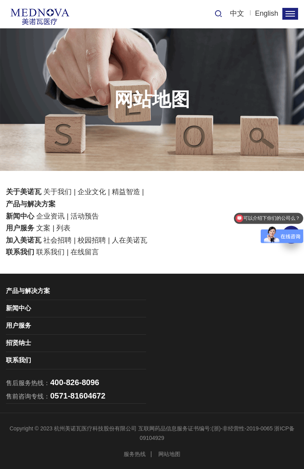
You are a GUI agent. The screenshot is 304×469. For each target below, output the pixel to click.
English (266, 13)
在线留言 (84, 252)
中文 (237, 13)
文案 (43, 228)
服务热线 (135, 454)
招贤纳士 (18, 342)
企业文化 (92, 192)
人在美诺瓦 (129, 240)
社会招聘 (57, 240)
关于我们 (57, 192)
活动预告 (84, 216)
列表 (63, 228)
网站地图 (169, 454)
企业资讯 (50, 216)
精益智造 (126, 192)
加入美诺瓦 (23, 240)
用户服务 (20, 228)
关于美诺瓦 (23, 192)
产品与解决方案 (31, 204)
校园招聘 (92, 240)
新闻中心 (20, 216)
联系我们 (20, 252)
